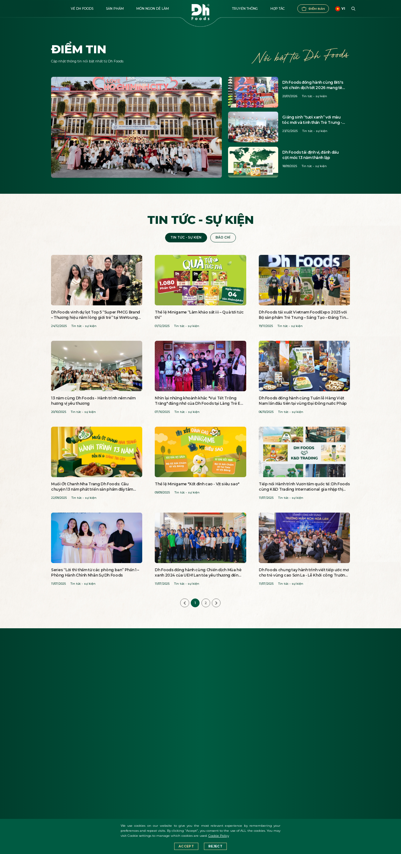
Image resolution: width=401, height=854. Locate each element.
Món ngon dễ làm (152, 9)
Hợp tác (277, 9)
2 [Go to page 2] (206, 603)
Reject (215, 846)
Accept (186, 846)
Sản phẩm (115, 9)
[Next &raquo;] (216, 602)
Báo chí (223, 237)
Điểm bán (313, 8)
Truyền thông (245, 9)
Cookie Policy (218, 836)
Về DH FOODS (82, 9)
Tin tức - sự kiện (185, 237)
